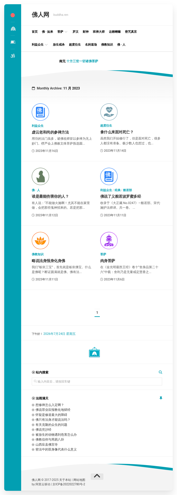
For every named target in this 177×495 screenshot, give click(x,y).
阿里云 (40, 484)
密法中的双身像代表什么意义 (56, 449)
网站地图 (79, 479)
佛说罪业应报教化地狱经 (53, 410)
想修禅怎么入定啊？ (50, 405)
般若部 (127, 190)
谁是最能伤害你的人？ (50, 196)
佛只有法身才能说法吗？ (53, 420)
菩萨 (60, 31)
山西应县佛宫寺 (47, 444)
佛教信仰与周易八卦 (50, 439)
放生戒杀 (59, 44)
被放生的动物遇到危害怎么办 (56, 435)
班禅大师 (99, 31)
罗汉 (75, 31)
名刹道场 (91, 44)
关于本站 (65, 479)
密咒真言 (131, 31)
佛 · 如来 (47, 31)
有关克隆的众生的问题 (51, 425)
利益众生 (38, 44)
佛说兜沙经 (43, 429)
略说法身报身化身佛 (48, 260)
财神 (86, 31)
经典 (118, 190)
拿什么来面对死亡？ (117, 132)
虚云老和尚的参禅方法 (50, 132)
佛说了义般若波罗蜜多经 (120, 196)
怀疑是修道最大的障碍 (51, 415)
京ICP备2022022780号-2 (68, 484)
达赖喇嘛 (115, 31)
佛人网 (40, 14)
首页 (35, 31)
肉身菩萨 (107, 260)
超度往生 (75, 44)
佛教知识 (107, 44)
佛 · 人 (121, 44)
